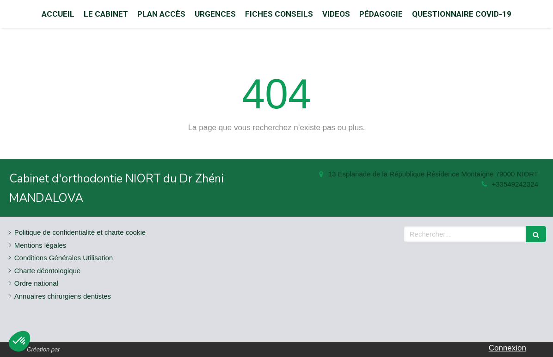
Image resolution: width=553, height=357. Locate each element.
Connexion (507, 348)
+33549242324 (515, 184)
